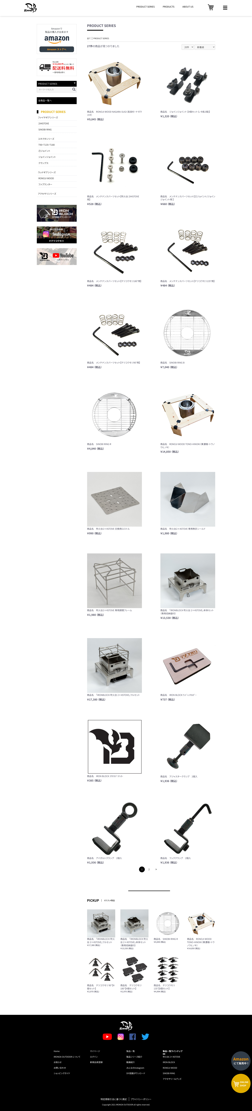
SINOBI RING (45, 129)
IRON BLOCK (169, 1062)
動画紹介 (130, 1062)
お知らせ (58, 1062)
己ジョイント (44, 151)
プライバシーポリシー (141, 1099)
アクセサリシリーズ (47, 193)
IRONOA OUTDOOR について (67, 1056)
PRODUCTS (168, 6)
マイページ (95, 1051)
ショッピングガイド (62, 1073)
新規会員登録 (96, 1062)
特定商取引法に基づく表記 (114, 1099)
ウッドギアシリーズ (47, 172)
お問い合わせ (60, 1067)
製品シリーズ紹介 (134, 1056)
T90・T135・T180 (46, 144)
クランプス (43, 163)
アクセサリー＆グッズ (172, 1078)
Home (57, 1051)
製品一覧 (130, 1051)
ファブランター (45, 184)
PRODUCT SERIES (145, 6)
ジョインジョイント (47, 157)
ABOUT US (187, 6)
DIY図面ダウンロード (135, 1073)
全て (89, 38)
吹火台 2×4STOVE (171, 1056)
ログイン (94, 1056)
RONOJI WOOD (46, 178)
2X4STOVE (43, 123)
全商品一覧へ (45, 100)
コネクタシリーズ (46, 139)
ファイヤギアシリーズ (48, 117)
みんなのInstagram (135, 1067)
